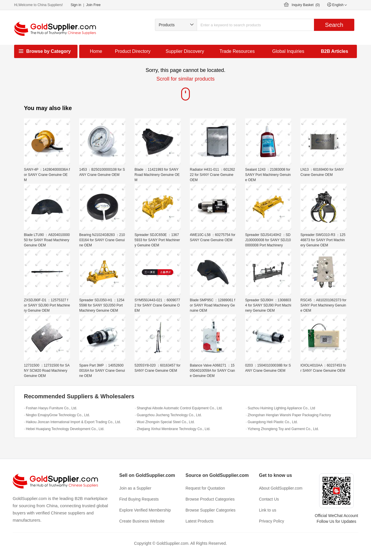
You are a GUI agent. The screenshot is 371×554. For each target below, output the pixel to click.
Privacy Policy (271, 521)
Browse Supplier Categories (211, 510)
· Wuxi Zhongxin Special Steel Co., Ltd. (165, 422)
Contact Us (269, 499)
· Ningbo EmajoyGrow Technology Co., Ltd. (57, 415)
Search (334, 25)
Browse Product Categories (210, 499)
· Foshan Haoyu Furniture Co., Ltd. (50, 408)
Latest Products (199, 521)
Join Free (93, 5)
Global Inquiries (288, 51)
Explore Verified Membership (145, 510)
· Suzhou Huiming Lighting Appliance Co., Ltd (280, 408)
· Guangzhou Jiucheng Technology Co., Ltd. (168, 415)
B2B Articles (334, 51)
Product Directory (133, 51)
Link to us (267, 510)
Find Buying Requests (139, 499)
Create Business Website (141, 521)
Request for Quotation (205, 488)
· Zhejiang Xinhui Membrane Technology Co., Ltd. (173, 429)
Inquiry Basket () (306, 5)
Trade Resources (237, 51)
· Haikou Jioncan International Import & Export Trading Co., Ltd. (72, 422)
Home (96, 51)
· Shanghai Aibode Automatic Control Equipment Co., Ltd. (179, 408)
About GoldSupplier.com (280, 488)
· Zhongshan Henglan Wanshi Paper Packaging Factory (288, 415)
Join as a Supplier (135, 488)
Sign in (76, 5)
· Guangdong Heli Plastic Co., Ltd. (272, 422)
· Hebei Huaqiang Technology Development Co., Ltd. (64, 429)
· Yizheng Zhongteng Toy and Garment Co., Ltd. (282, 429)
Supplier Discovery (185, 51)
